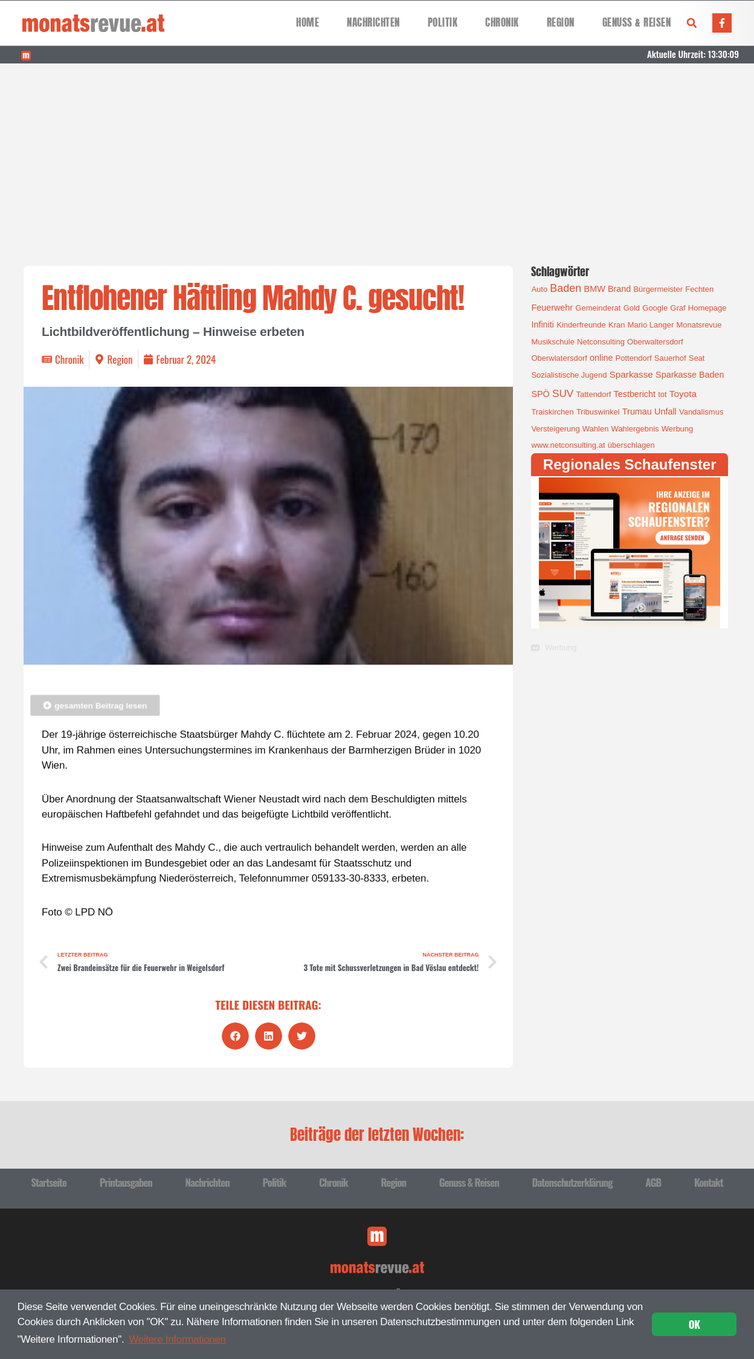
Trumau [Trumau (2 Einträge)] (637, 411)
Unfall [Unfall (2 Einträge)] (665, 411)
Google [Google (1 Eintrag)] (655, 307)
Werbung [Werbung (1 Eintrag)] (678, 428)
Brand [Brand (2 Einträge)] (619, 289)
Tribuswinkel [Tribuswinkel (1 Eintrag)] (598, 411)
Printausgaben (126, 1182)
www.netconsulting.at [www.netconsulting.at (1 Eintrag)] (568, 445)
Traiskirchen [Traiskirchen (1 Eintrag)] (552, 411)
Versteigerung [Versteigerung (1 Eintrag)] (555, 428)
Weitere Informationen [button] (177, 1339)
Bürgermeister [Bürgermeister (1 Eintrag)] (658, 289)
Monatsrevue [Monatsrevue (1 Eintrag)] (698, 324)
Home (307, 22)
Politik (443, 22)
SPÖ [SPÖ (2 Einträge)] (540, 394)
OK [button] (694, 1324)
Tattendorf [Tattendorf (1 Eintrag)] (593, 394)
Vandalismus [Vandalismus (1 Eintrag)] (701, 411)
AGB (653, 1182)
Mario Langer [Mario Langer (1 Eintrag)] (651, 324)
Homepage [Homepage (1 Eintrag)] (707, 307)
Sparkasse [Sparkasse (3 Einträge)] (631, 374)
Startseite (48, 1182)
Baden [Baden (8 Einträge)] (565, 288)
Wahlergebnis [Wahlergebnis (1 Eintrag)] (635, 428)
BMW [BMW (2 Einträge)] (594, 289)
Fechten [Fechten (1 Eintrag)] (699, 289)
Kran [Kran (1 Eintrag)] (616, 324)
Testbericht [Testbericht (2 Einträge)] (635, 394)
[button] (692, 23)
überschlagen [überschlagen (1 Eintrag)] (631, 445)
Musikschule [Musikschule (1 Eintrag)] (553, 341)
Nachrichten (373, 22)
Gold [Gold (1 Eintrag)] (632, 307)
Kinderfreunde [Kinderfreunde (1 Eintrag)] (581, 324)
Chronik (502, 22)
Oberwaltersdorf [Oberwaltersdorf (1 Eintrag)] (655, 341)
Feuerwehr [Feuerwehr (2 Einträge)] (552, 307)
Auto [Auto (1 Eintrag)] (539, 289)
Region (561, 22)
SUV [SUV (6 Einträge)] (562, 393)
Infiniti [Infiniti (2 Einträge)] (542, 324)
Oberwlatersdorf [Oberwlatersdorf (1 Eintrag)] (559, 358)
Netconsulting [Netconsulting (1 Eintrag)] (601, 341)
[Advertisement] (377, 154)
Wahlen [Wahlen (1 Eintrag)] (595, 428)
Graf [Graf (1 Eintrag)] (677, 307)
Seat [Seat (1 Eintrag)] (697, 358)
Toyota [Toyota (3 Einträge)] (683, 394)
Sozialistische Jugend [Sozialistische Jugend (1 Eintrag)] (569, 374)
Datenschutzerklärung (572, 1182)
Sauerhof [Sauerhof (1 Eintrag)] (670, 358)
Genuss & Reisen (636, 22)
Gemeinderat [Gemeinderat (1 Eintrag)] (597, 307)
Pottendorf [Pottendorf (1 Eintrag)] (634, 358)
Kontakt (708, 1182)
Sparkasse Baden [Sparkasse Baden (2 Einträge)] (690, 374)
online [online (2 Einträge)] (601, 358)
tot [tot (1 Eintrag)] (662, 394)
